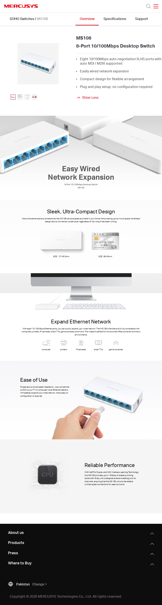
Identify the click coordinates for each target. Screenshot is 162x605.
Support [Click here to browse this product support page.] (141, 18)
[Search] (148, 6)
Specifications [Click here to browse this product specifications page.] (115, 18)
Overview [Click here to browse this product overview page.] (87, 18)
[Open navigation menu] (156, 6)
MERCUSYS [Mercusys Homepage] (21, 6)
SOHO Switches (22, 18)
